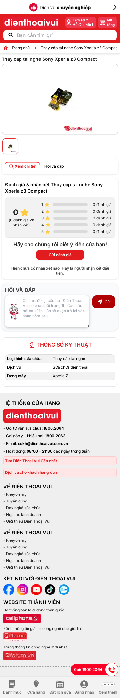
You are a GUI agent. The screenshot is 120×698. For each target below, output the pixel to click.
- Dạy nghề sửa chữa (22, 507)
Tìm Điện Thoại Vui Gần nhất (31, 460)
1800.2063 (55, 435)
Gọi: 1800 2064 (96, 669)
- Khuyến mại (15, 494)
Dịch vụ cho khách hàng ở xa (31, 472)
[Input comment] (47, 311)
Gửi (104, 302)
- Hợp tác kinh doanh (22, 514)
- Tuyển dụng (15, 501)
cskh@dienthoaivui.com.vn (43, 443)
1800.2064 (54, 428)
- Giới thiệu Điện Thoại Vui (26, 521)
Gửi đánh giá (60, 254)
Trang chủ (21, 47)
